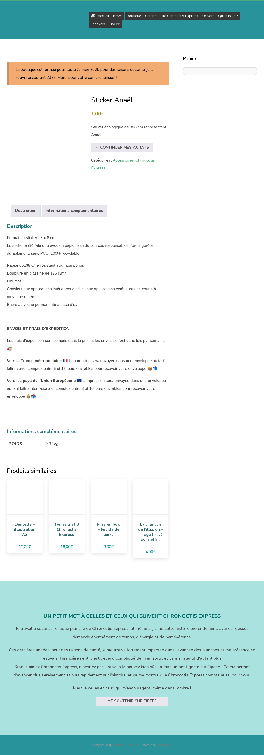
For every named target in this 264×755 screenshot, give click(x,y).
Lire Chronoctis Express (179, 15)
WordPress (164, 745)
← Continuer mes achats (122, 147)
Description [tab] (25, 210)
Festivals (98, 24)
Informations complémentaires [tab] (74, 210)
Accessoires (123, 160)
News (118, 15)
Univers (208, 15)
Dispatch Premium (126, 745)
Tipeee (114, 24)
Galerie (150, 15)
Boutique (134, 15)
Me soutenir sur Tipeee (132, 701)
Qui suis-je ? (228, 15)
